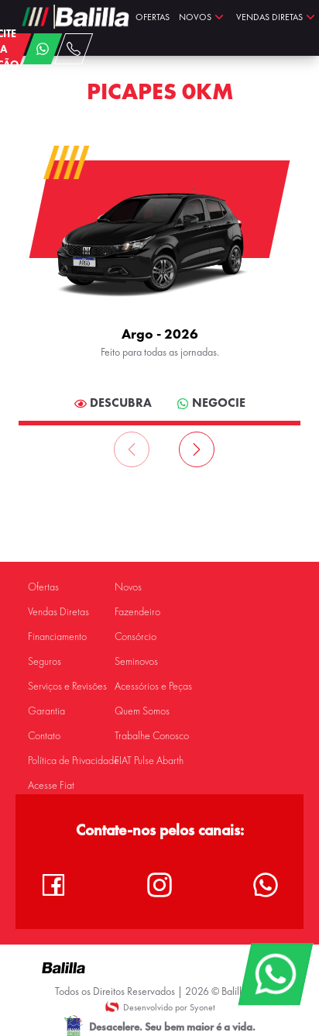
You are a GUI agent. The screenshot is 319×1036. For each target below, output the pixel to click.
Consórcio (135, 636)
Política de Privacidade (73, 760)
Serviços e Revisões (67, 686)
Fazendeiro (137, 611)
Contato (44, 735)
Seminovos (136, 661)
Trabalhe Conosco (152, 735)
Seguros (44, 661)
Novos (128, 587)
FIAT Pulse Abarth (149, 760)
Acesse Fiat (51, 785)
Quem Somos (142, 711)
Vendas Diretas (58, 611)
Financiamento (57, 636)
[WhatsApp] (275, 974)
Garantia (46, 711)
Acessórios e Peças (153, 686)
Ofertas (43, 587)
